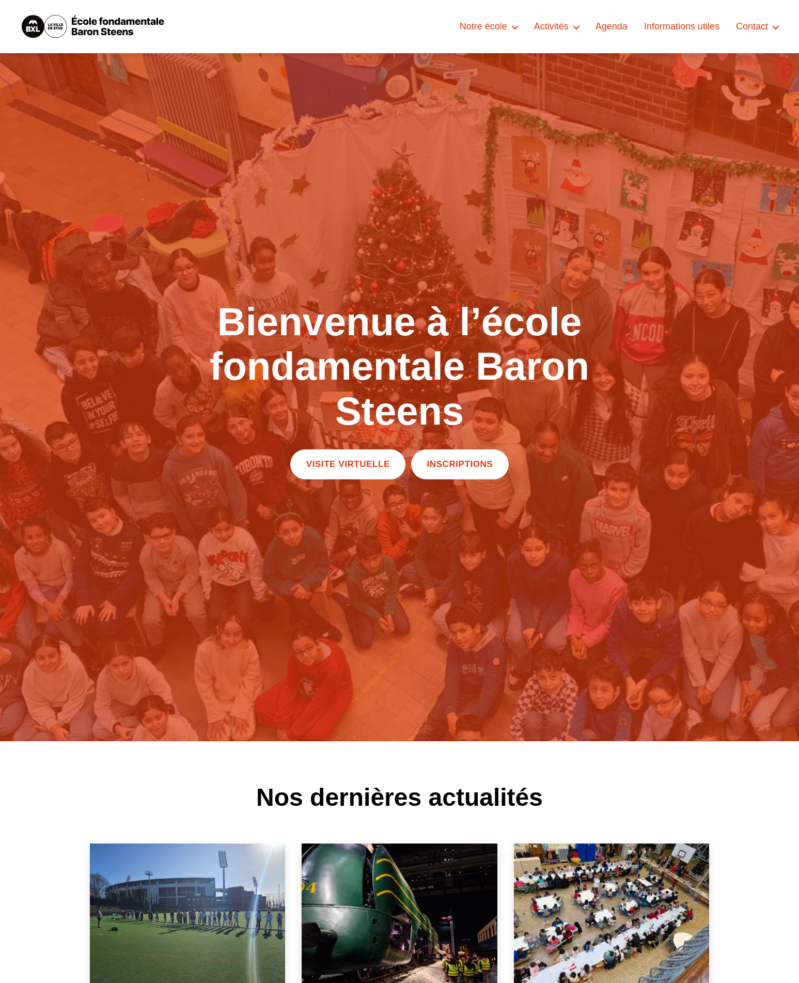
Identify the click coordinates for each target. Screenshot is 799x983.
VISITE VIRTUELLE (348, 464)
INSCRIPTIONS (460, 464)
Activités (551, 26)
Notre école (483, 26)
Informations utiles (681, 26)
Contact (752, 26)
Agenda (612, 26)
